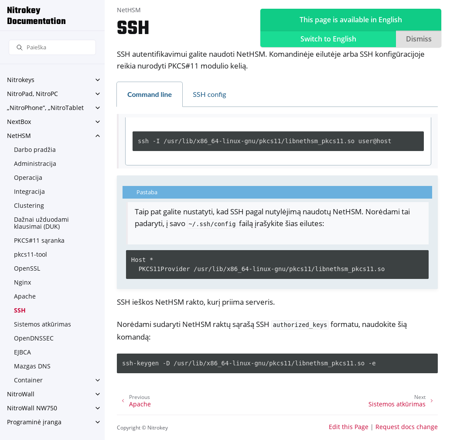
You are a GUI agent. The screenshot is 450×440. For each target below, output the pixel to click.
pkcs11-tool (30, 254)
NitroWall (20, 394)
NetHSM (19, 135)
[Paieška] (52, 47)
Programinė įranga (34, 422)
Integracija (29, 191)
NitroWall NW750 (32, 408)
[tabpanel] (278, 141)
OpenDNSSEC (34, 338)
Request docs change (406, 427)
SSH (20, 310)
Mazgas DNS (32, 366)
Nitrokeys (20, 80)
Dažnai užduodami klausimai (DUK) (41, 222)
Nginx (22, 282)
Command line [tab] (149, 94)
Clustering (29, 205)
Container (28, 380)
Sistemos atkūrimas (42, 324)
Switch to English (328, 39)
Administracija (35, 163)
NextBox (19, 121)
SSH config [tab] (209, 94)
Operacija (28, 177)
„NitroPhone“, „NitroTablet (45, 107)
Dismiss (419, 39)
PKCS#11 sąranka (39, 240)
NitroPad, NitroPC (32, 93)
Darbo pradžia (35, 149)
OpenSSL (27, 268)
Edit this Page (348, 427)
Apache (25, 296)
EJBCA (22, 352)
